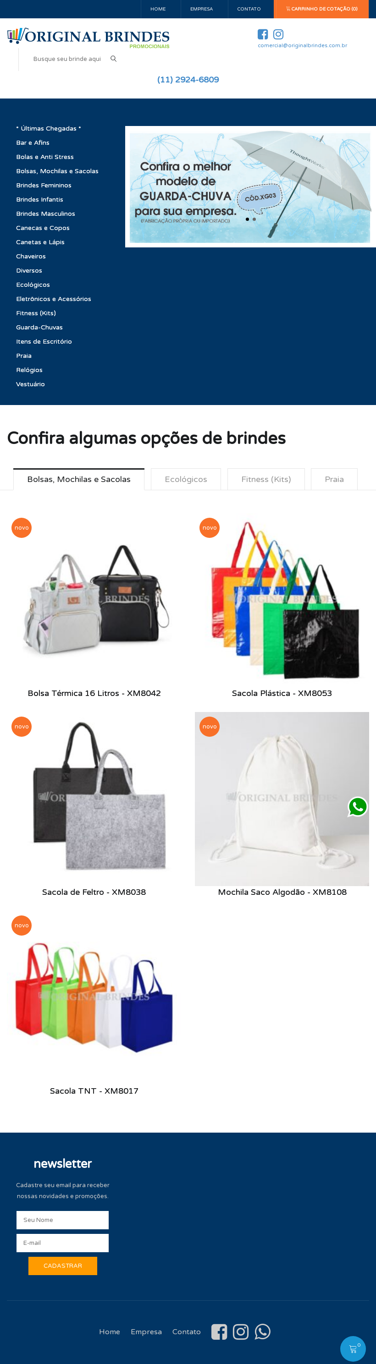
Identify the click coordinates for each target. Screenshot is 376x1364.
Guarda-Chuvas (39, 327)
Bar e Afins (33, 143)
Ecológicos (33, 285)
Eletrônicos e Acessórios (53, 299)
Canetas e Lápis (40, 242)
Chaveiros (31, 256)
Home (158, 9)
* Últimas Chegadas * (48, 128)
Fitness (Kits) (36, 313)
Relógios (29, 370)
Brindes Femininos (44, 185)
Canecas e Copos (43, 228)
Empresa (201, 9)
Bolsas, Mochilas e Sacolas (57, 171)
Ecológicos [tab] (186, 479)
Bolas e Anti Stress (45, 157)
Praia (24, 356)
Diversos (29, 270)
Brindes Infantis (39, 199)
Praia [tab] (334, 479)
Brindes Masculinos (45, 214)
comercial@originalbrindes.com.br (302, 46)
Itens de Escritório (44, 341)
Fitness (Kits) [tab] (266, 479)
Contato (249, 9)
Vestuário (30, 384)
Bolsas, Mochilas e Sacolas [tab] (79, 479)
